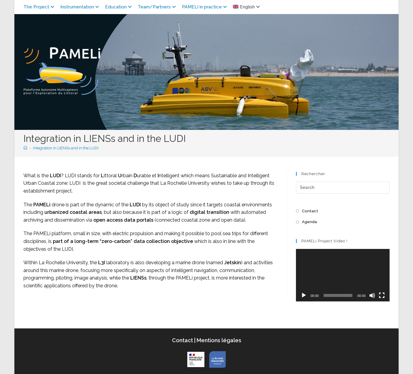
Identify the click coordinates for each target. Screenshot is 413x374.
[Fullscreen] (382, 295)
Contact (310, 211)
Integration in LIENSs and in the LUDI (65, 148)
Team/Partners (157, 7)
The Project (39, 7)
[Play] (304, 295)
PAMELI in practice (205, 7)
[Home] (25, 148)
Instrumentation (80, 7)
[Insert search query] (343, 188)
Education (119, 7)
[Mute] (372, 295)
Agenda (309, 222)
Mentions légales (218, 340)
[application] (343, 275)
